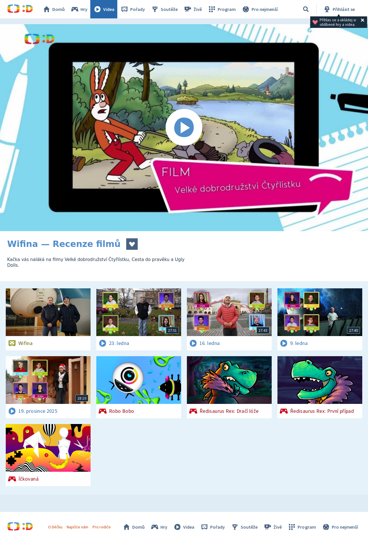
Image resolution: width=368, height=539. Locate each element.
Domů (53, 9)
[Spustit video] (184, 127)
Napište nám (77, 527)
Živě (192, 9)
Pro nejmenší (259, 9)
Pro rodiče (102, 527)
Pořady (132, 9)
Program (222, 9)
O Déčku (55, 527)
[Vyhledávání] (306, 9)
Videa (103, 9)
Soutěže (164, 9)
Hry (78, 9)
